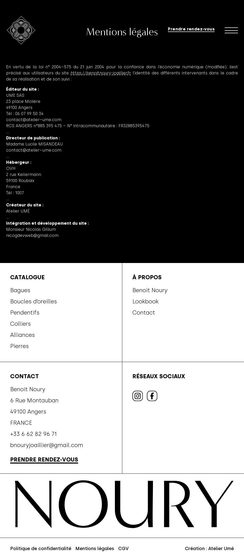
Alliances (22, 335)
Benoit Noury (149, 290)
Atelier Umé (221, 548)
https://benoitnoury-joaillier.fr (101, 73)
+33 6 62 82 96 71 (33, 434)
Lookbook (145, 301)
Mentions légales (94, 548)
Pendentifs (25, 312)
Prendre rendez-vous (191, 28)
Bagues (20, 290)
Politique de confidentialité (40, 548)
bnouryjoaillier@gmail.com (46, 445)
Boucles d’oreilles (33, 301)
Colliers (20, 323)
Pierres (19, 346)
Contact (143, 312)
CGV (123, 548)
